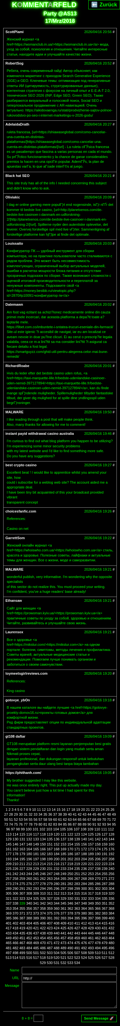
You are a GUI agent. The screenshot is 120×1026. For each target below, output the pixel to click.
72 (114, 819)
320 (111, 893)
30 (21, 814)
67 (89, 819)
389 (36, 918)
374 (43, 913)
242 (15, 874)
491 (77, 948)
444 (84, 933)
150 (43, 844)
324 (29, 898)
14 (53, 809)
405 (36, 923)
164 (29, 849)
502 (43, 953)
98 (18, 829)
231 (49, 869)
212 (29, 864)
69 (99, 819)
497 (9, 953)
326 (43, 898)
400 (111, 918)
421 (36, 928)
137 (63, 839)
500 (29, 953)
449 (9, 938)
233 (63, 869)
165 (36, 849)
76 (21, 824)
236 (84, 869)
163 (22, 849)
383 (105, 913)
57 (40, 819)
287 (105, 884)
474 (70, 943)
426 (70, 928)
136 (57, 839)
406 (43, 923)
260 (29, 879)
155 (77, 844)
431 (105, 928)
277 (36, 884)
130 (15, 839)
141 (91, 839)
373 (36, 913)
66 (84, 819)
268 (84, 879)
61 (60, 819)
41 (74, 814)
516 (29, 958)
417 (9, 928)
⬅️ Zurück (104, 4)
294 (43, 888)
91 (94, 824)
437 (36, 933)
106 (70, 829)
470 (43, 943)
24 (103, 809)
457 (63, 938)
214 (43, 864)
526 (97, 958)
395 (77, 918)
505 (63, 953)
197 (36, 859)
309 (36, 893)
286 (97, 884)
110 (97, 829)
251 (77, 874)
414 (97, 923)
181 (36, 854)
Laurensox (14, 632)
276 (29, 884)
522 (70, 958)
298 (70, 888)
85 (65, 824)
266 (70, 879)
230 (43, 869)
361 (63, 908)
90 (89, 824)
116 (29, 834)
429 (91, 928)
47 (104, 814)
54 (26, 819)
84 (60, 824)
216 (57, 864)
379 (77, 913)
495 (105, 948)
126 (97, 834)
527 (105, 958)
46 (99, 814)
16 (63, 809)
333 (91, 898)
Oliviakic (12, 197)
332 (84, 898)
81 (45, 824)
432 (111, 928)
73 (6, 824)
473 (63, 943)
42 (80, 814)
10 (34, 809)
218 (70, 864)
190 (97, 854)
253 (91, 874)
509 (91, 953)
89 (84, 824)
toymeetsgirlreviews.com (26, 673)
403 (22, 923)
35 (45, 814)
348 (84, 903)
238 (97, 869)
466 (15, 943)
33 (35, 814)
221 (91, 864)
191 (105, 854)
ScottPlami (14, 32)
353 (9, 908)
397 (91, 918)
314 (70, 893)
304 (111, 888)
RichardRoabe (17, 366)
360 (57, 908)
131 (22, 839)
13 (49, 809)
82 (50, 824)
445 (91, 933)
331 (77, 898)
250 (70, 874)
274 (15, 884)
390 (43, 918)
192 (111, 854)
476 (84, 943)
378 (70, 913)
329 (63, 898)
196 (29, 859)
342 (43, 903)
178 (15, 854)
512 (111, 953)
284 (84, 884)
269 (91, 879)
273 (9, 884)
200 (57, 859)
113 (9, 834)
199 (49, 859)
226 (15, 869)
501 (36, 953)
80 (40, 824)
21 (88, 809)
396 (84, 918)
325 (36, 898)
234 (70, 869)
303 (105, 888)
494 (97, 948)
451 (22, 938)
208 (111, 859)
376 (57, 913)
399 (105, 918)
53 (21, 819)
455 (49, 938)
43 (84, 814)
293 (36, 888)
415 (105, 923)
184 (57, 854)
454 (43, 938)
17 (68, 809)
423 (49, 928)
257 (9, 879)
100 (28, 829)
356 (29, 908)
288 (111, 884)
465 (9, 943)
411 (77, 923)
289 (9, 888)
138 (70, 839)
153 (63, 844)
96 (8, 829)
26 (112, 809)
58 (45, 819)
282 (70, 884)
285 (91, 884)
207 (105, 859)
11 (39, 809)
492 (84, 948)
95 (114, 824)
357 (36, 908)
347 (77, 903)
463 (105, 938)
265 (63, 879)
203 (77, 859)
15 (58, 809)
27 (6, 814)
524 (84, 958)
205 (91, 859)
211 (22, 864)
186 (70, 854)
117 (36, 834)
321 (9, 898)
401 (9, 923)
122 (70, 834)
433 (9, 933)
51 (11, 819)
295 (49, 888)
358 (43, 908)
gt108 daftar (15, 736)
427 (77, 928)
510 (97, 953)
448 (111, 933)
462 (97, 938)
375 (49, 913)
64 (74, 819)
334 (97, 898)
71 (109, 819)
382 (97, 913)
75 (16, 824)
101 (35, 829)
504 (57, 953)
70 (104, 819)
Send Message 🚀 (99, 1018)
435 (22, 933)
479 (105, 943)
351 (105, 903)
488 (57, 948)
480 (111, 943)
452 (29, 938)
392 (57, 918)
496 (111, 948)
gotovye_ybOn (17, 700)
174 (97, 849)
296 (57, 888)
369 (9, 913)
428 (84, 928)
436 (29, 933)
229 (36, 869)
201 (63, 859)
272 (111, 879)
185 (63, 854)
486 (43, 948)
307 (22, 893)
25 (107, 809)
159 (105, 844)
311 (49, 893)
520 (57, 958)
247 (49, 874)
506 (70, 953)
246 (43, 874)
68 (94, 819)
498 (15, 953)
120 (57, 834)
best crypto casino (20, 465)
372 (29, 913)
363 (77, 908)
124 (84, 834)
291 (22, 888)
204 (84, 859)
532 (63, 963)
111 (104, 829)
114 (15, 834)
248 (57, 874)
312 (57, 893)
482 (15, 948)
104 (56, 829)
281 (63, 884)
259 (22, 879)
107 (76, 829)
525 (91, 958)
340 (29, 903)
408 (57, 923)
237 (91, 869)
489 (63, 948)
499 (22, 953)
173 (91, 849)
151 (49, 844)
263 (49, 879)
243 (22, 874)
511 (105, 953)
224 (111, 864)
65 (80, 819)
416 (111, 923)
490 (70, 948)
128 (111, 834)
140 (84, 839)
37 (55, 814)
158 (97, 844)
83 (55, 824)
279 (49, 884)
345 (63, 903)
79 (35, 824)
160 (111, 844)
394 (70, 918)
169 (63, 849)
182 (43, 854)
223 (105, 864)
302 (97, 888)
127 (105, 834)
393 (63, 918)
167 (49, 849)
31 (26, 814)
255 (105, 874)
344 (57, 903)
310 (43, 893)
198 (43, 859)
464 (111, 938)
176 (111, 849)
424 (57, 928)
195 (22, 859)
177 (9, 854)
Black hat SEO (17, 176)
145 (9, 844)
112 (111, 829)
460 (84, 938)
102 (42, 829)
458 (70, 938)
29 (16, 814)
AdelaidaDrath (17, 124)
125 (91, 834)
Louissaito (14, 243)
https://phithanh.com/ (23, 773)
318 (97, 893)
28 (11, 814)
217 (63, 864)
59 (50, 819)
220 (84, 864)
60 (55, 819)
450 (15, 938)
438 (43, 933)
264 (57, 879)
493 (91, 948)
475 (77, 943)
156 (84, 844)
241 (9, 874)
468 (29, 943)
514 (15, 958)
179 (22, 854)
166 (43, 849)
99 (23, 829)
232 (57, 869)
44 (89, 814)
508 (84, 953)
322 (15, 898)
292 (29, 888)
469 (36, 943)
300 (84, 888)
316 (84, 893)
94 (109, 824)
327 (49, 898)
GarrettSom (15, 538)
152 (57, 844)
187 (77, 854)
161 (9, 849)
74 (11, 824)
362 (70, 908)
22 (93, 809)
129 (9, 839)
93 (104, 824)
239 (105, 869)
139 (77, 839)
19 (78, 809)
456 (57, 938)
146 (15, 844)
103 (49, 829)
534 (77, 963)
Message (12, 985)
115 (22, 834)
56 (35, 819)
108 (83, 829)
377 (63, 913)
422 (43, 928)
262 (43, 879)
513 (9, 958)
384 (111, 913)
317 (91, 893)
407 (49, 923)
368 (111, 908)
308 (29, 893)
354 (15, 908)
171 (77, 849)
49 (114, 814)
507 (77, 953)
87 (74, 824)
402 (15, 923)
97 (13, 829)
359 (49, 908)
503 (49, 953)
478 (97, 943)
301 (91, 888)
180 (29, 854)
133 (36, 839)
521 (63, 958)
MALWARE (14, 412)
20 (83, 809)
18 (73, 809)
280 (57, 884)
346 (70, 903)
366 (97, 908)
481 (9, 948)
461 (91, 938)
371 (22, 913)
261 (36, 879)
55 (31, 819)
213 (36, 864)
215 (49, 864)
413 (91, 923)
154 (70, 844)
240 (111, 869)
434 (15, 933)
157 (91, 844)
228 (29, 869)
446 (97, 933)
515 (22, 958)
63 (70, 819)
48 (109, 814)
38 (60, 814)
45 (94, 814)
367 (105, 908)
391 (49, 918)
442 (70, 933)
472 (57, 943)
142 (97, 839)
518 (43, 958)
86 (70, 824)
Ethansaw (13, 600)
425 (63, 928)
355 (22, 908)
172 (84, 849)
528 (111, 958)
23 (98, 809)
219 (77, 864)
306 (15, 893)
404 (29, 923)
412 (84, 923)
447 (105, 933)
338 (15, 903)
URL (15, 978)
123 (77, 834)
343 (49, 903)
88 (80, 824)
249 (63, 874)
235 (77, 869)
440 (57, 933)
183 (49, 854)
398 (97, 918)
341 (36, 903)
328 (57, 898)
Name (14, 970)
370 (15, 913)
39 (65, 814)
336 (111, 898)
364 (84, 908)
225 (9, 869)
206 (97, 859)
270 (97, 879)
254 (97, 874)
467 (22, 943)
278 (43, 884)
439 (49, 933)
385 (9, 918)
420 (29, 928)
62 (65, 819)
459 (77, 938)
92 (99, 824)
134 (43, 839)
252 (84, 874)
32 (31, 814)
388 (29, 918)
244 (29, 874)
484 (29, 948)
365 (91, 908)
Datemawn (14, 304)
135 (49, 839)
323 (22, 898)
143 (105, 839)
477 (91, 943)
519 (49, 958)
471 (49, 943)
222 (97, 864)
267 (77, 879)
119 (49, 834)
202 (70, 859)
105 (63, 829)
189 (91, 854)
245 (36, 874)
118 (43, 834)
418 (15, 928)
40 (70, 814)
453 (36, 938)
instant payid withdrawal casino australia (39, 433)
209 (9, 864)
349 (91, 903)
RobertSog (14, 63)
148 (29, 844)
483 (22, 948)
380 (84, 913)
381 (91, 913)
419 (22, 928)
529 (43, 963)
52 (16, 819)
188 (84, 854)
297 (63, 888)
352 (111, 903)
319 (105, 893)
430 (97, 928)
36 (50, 814)
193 (9, 859)
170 (70, 849)
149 (36, 844)
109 (90, 829)
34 (40, 814)
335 (105, 898)
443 (77, 933)
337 (9, 903)
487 (49, 948)
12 (44, 809)
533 (70, 963)
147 (22, 844)
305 (9, 893)
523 (77, 958)
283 (77, 884)
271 (105, 879)
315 (77, 893)
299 (77, 888)
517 (36, 958)
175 (105, 849)
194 (15, 859)
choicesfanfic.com (20, 511)
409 (63, 923)
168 (57, 849)
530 (49, 963)
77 (26, 824)
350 (97, 903)
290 (15, 888)
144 (111, 839)
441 (63, 933)
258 (15, 879)
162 (15, 849)
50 (6, 819)
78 (31, 824)
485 (36, 948)
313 (63, 893)
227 (22, 869)
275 (22, 884)
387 (22, 918)
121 (63, 834)
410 (70, 923)
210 (15, 864)
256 (111, 874)
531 (57, 963)
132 (29, 839)
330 (70, 898)
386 (15, 918)
